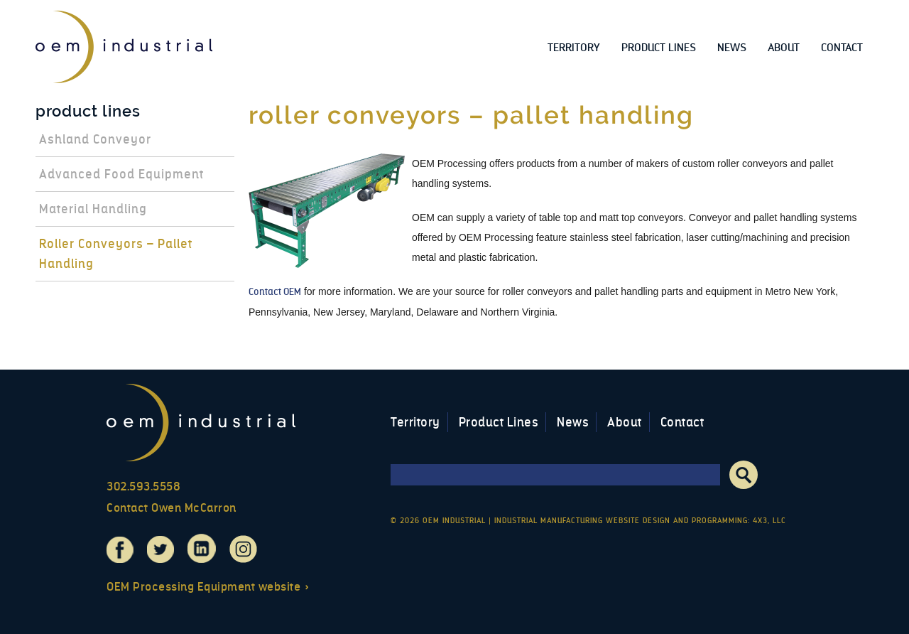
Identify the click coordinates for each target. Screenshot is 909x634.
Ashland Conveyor (95, 139)
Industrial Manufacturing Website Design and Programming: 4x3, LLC (640, 520)
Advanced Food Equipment (121, 174)
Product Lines (658, 47)
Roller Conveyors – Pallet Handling (115, 254)
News (731, 47)
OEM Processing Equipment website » (208, 586)
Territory (574, 47)
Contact (842, 47)
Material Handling (93, 209)
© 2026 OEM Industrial (438, 520)
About (784, 47)
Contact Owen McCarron (171, 507)
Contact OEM (275, 292)
